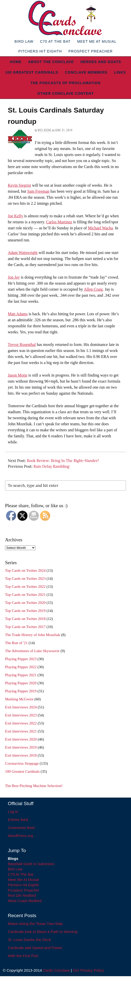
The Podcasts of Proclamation (65, 83)
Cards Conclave (56, 970)
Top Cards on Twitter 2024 (25, 570)
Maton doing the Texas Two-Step (35, 923)
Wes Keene (44, 130)
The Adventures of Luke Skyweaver (32, 651)
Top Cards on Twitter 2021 (25, 595)
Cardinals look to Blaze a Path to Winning (42, 931)
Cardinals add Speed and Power (35, 948)
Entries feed (18, 819)
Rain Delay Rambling (51, 466)
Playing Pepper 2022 (21, 667)
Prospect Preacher (91, 51)
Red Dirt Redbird (22, 895)
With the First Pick (23, 956)
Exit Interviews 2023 (21, 715)
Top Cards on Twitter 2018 (25, 619)
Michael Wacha (100, 228)
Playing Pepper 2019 (21, 691)
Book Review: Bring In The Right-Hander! (63, 460)
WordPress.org (20, 835)
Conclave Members (86, 72)
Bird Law (24, 41)
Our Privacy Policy (88, 970)
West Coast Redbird (25, 901)
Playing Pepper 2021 (21, 675)
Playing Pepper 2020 (21, 683)
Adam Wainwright (23, 252)
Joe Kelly (15, 216)
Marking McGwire (19, 699)
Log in (13, 811)
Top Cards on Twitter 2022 (25, 587)
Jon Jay (14, 277)
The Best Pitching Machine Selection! (33, 786)
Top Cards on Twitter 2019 (25, 611)
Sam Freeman (38, 191)
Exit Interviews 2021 (21, 731)
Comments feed (21, 827)
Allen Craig (93, 289)
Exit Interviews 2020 (21, 739)
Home (15, 62)
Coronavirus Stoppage (22, 763)
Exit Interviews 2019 (21, 747)
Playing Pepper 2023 (21, 659)
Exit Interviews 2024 (21, 707)
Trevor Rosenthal (22, 344)
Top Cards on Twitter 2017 (25, 627)
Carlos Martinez (59, 222)
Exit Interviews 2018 (21, 755)
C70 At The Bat (55, 41)
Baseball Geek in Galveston (31, 864)
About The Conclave (51, 62)
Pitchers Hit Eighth (40, 51)
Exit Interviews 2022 (21, 723)
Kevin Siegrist (19, 185)
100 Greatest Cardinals (31, 72)
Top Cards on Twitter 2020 (25, 603)
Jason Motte (17, 375)
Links (120, 72)
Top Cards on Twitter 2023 (25, 579)
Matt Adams (18, 314)
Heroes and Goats (100, 62)
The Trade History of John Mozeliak (32, 635)
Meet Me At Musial (96, 41)
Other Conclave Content (65, 93)
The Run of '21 (16, 643)
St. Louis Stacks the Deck (29, 939)
